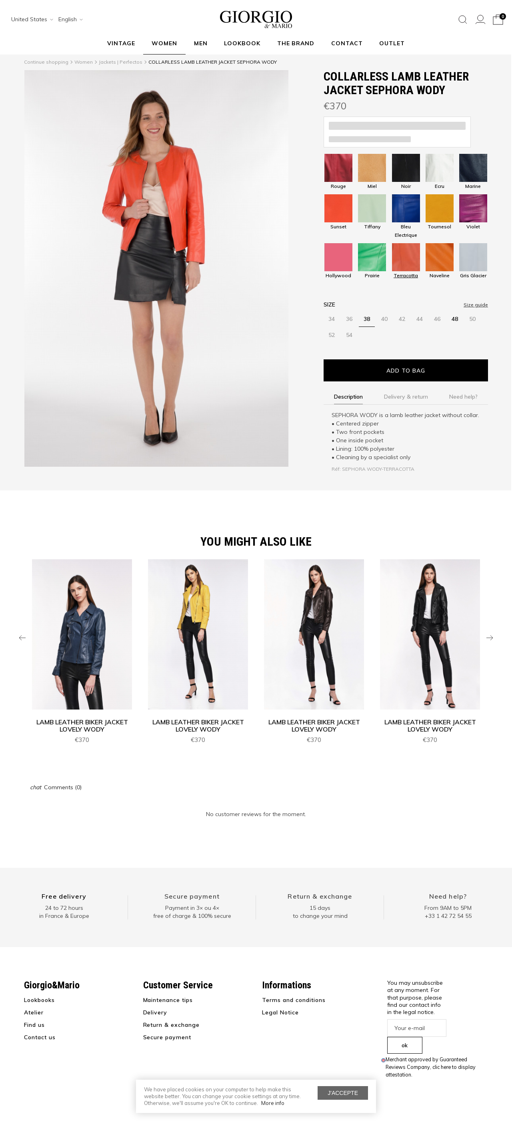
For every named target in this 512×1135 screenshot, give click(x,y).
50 (472, 319)
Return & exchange (320, 896)
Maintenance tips (168, 1000)
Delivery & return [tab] (406, 396)
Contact (347, 43)
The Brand (296, 43)
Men (201, 43)
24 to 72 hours (64, 907)
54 (349, 335)
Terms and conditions (294, 1000)
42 (402, 319)
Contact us (40, 1037)
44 (419, 319)
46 (437, 319)
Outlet (392, 43)
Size (329, 304)
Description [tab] (348, 396)
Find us (34, 1024)
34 (331, 319)
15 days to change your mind (320, 911)
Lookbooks (39, 1000)
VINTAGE (121, 43)
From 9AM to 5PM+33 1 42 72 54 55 (448, 911)
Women (164, 43)
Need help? (448, 896)
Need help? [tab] (463, 396)
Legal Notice (280, 1012)
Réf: (336, 469)
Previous (22, 637)
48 (455, 319)
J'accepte (343, 1093)
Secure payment (192, 896)
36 (349, 319)
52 (331, 335)
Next (489, 637)
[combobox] (29, 20)
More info (272, 1103)
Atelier (34, 1012)
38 (367, 319)
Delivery (155, 1012)
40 (384, 319)
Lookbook (242, 43)
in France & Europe (64, 915)
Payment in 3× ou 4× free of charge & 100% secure (192, 911)
